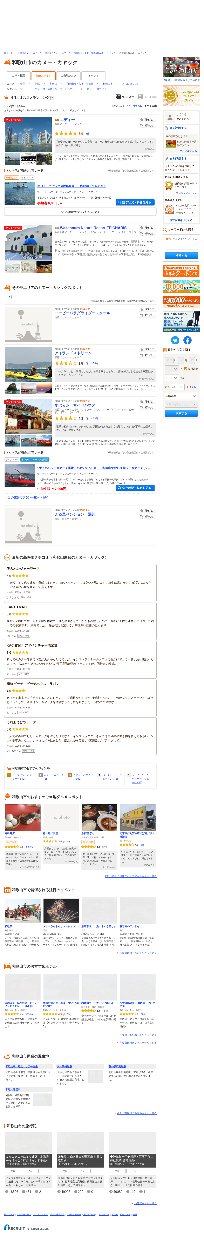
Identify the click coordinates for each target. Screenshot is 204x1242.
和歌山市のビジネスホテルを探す (138, 1042)
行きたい (147, 119)
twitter (175, 340)
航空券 (115, 1214)
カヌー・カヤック (97, 88)
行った (147, 125)
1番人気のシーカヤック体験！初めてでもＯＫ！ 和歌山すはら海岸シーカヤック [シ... (93, 468)
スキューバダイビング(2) (83, 777)
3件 (87, 133)
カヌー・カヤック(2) (53, 777)
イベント (93, 75)
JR (84, 1214)
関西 (37, 83)
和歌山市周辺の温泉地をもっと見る (137, 1113)
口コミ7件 (91, 363)
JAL (88, 1214)
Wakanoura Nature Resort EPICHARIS (93, 228)
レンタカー (104, 1214)
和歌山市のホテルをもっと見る (139, 1034)
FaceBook (187, 340)
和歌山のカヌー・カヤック (57, 53)
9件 (104, 847)
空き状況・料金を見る (135, 202)
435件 (29, 847)
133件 (29, 1014)
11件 (66, 841)
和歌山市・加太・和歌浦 (80, 83)
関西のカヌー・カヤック (30, 53)
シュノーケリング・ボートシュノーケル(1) (142, 779)
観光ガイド (9, 53)
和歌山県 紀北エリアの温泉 (22, 1066)
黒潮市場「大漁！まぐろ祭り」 (98, 926)
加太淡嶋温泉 (64, 1066)
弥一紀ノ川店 (50, 833)
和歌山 (53, 83)
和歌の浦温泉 (13, 1089)
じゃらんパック (74, 1214)
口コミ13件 (92, 418)
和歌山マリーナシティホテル (97, 1003)
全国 (22, 83)
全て (22, 88)
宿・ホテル (9, 1214)
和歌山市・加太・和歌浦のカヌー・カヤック (94, 53)
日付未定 (193, 368)
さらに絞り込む (131, 83)
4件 (142, 845)
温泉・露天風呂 (57, 1214)
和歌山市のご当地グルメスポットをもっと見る (131, 876)
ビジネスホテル (40, 1214)
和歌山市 (108, 83)
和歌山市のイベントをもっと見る (138, 952)
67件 (143, 1014)
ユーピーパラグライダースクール (82, 313)
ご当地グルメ (69, 75)
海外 (135, 1214)
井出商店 (10, 833)
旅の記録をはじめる (181, 220)
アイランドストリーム (73, 353)
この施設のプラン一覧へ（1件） (29, 497)
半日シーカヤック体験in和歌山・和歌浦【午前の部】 (71, 186)
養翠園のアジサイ (130, 926)
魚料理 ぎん (87, 833)
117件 (67, 1014)
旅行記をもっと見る (145, 1203)
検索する (181, 255)
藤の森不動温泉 (117, 1066)
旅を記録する (178, 158)
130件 (105, 1011)
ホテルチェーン (24, 1214)
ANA (92, 1214)
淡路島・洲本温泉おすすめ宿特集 (181, 69)
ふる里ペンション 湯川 (75, 514)
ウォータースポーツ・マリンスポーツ (56, 88)
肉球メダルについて (188, 193)
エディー (67, 120)
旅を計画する (178, 128)
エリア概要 (18, 75)
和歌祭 (8, 926)
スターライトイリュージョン (59, 926)
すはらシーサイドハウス (75, 405)
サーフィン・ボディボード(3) (22, 777)
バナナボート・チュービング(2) (112, 777)
